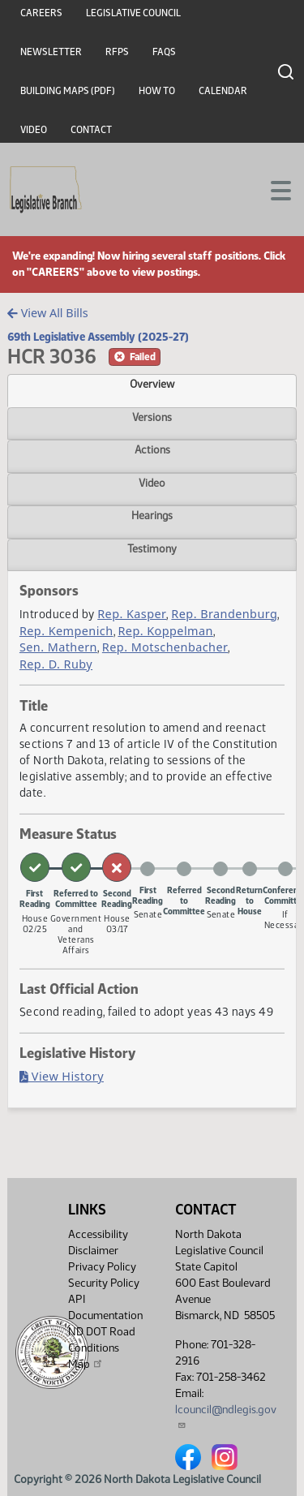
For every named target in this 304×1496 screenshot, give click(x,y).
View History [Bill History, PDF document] (61, 1076)
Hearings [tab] (152, 515)
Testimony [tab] (152, 548)
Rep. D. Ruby (55, 664)
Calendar (223, 91)
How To (157, 91)
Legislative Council (133, 13)
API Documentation (105, 1307)
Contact (91, 129)
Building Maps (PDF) (67, 91)
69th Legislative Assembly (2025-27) (98, 336)
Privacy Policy (102, 1267)
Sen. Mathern (58, 647)
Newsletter (51, 52)
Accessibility (98, 1234)
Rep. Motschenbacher (165, 647)
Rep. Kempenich (66, 630)
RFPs (117, 52)
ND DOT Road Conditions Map (101, 1348)
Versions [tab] (152, 417)
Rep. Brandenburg (224, 613)
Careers (41, 13)
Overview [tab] (152, 383)
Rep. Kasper (131, 613)
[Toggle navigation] (272, 189)
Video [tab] (152, 482)
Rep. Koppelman (165, 630)
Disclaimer (93, 1250)
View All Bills (47, 312)
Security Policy (103, 1283)
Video (33, 129)
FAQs (164, 52)
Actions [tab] (152, 449)
